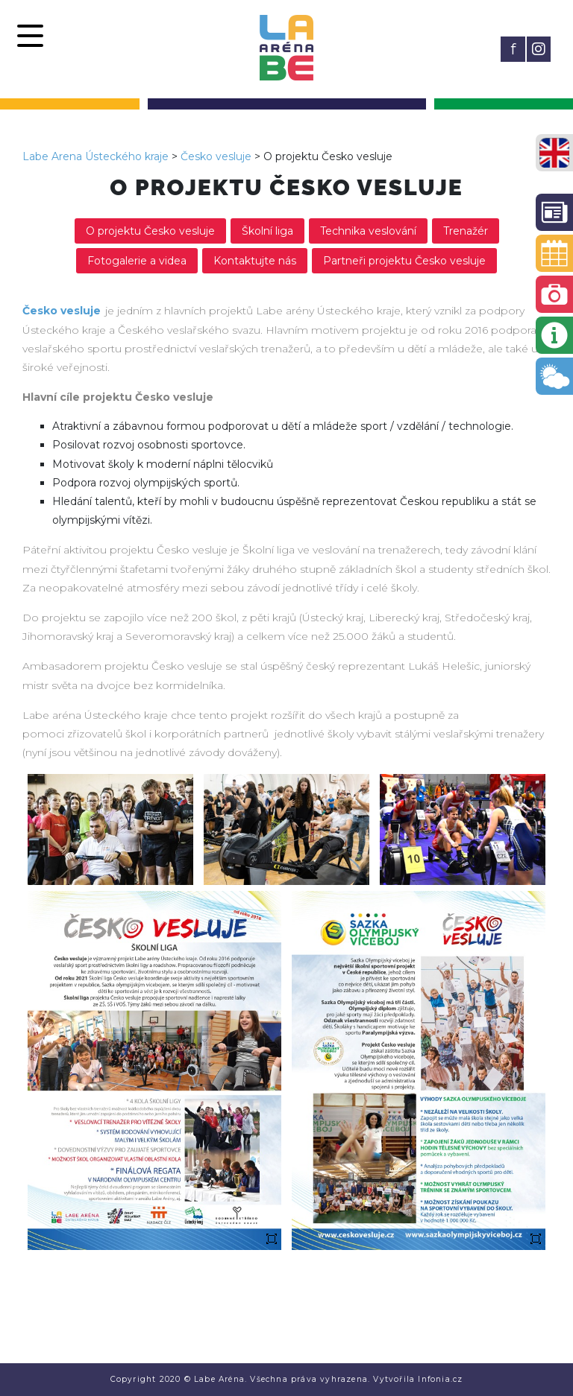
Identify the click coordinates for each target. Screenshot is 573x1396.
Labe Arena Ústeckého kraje (95, 156)
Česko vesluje (216, 156)
